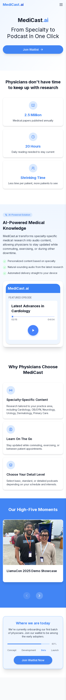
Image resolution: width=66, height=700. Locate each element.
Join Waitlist (33, 49)
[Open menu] (61, 4)
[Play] (33, 330)
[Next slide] (39, 595)
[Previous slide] (26, 595)
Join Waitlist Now (33, 660)
